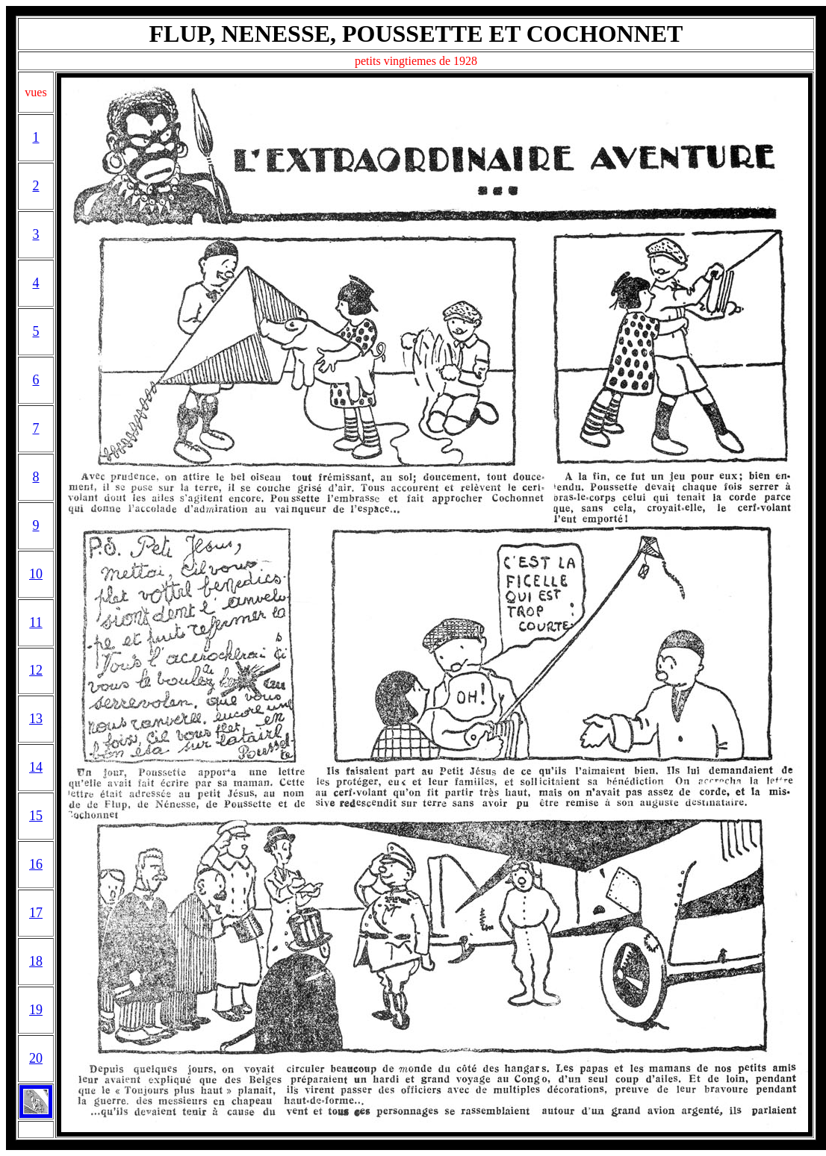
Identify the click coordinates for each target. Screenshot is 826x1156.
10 (36, 573)
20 (36, 1058)
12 (36, 670)
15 (36, 815)
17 (36, 912)
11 (35, 622)
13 (36, 718)
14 (36, 767)
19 (36, 1009)
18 (36, 961)
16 (36, 864)
